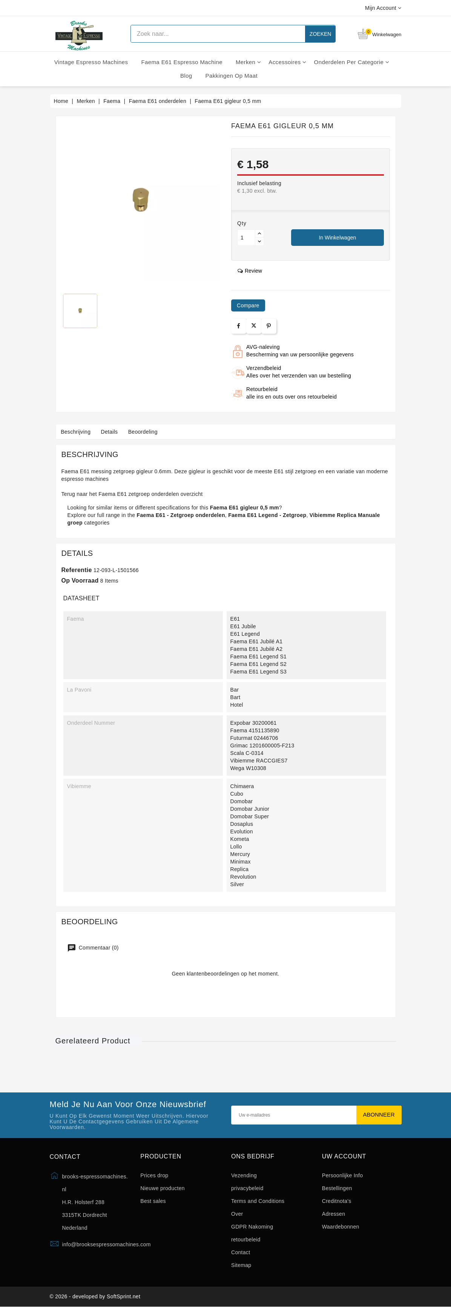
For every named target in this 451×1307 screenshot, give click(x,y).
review (250, 271)
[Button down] (259, 241)
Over (237, 1214)
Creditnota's (336, 1201)
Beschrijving (76, 432)
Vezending (244, 1175)
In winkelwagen (337, 238)
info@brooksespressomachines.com (106, 1244)
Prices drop (154, 1175)
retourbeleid (246, 1239)
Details (111, 432)
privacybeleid (247, 1188)
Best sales (153, 1201)
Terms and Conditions (257, 1201)
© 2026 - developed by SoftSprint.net (95, 1297)
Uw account (344, 1156)
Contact (240, 1252)
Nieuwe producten (162, 1188)
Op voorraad (80, 580)
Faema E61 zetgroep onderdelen (138, 494)
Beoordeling (145, 432)
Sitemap (241, 1265)
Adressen (333, 1214)
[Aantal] (246, 237)
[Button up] (259, 233)
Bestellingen (337, 1188)
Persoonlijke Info (342, 1175)
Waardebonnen (340, 1227)
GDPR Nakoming (252, 1227)
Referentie (76, 570)
